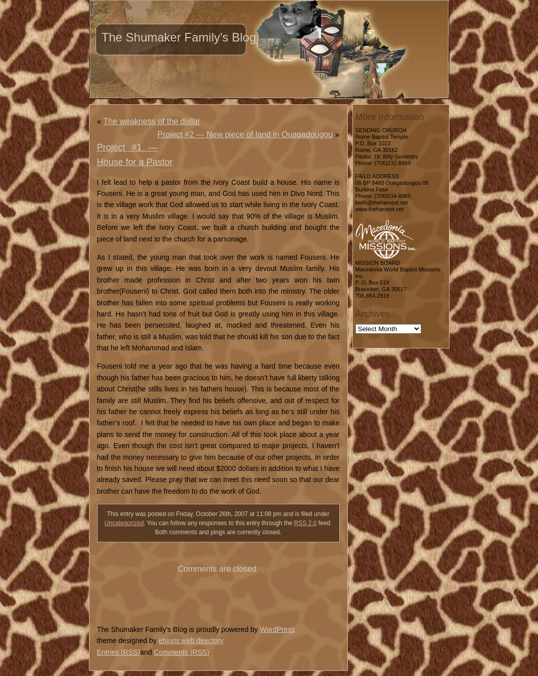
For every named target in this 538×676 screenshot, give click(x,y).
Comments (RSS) (181, 652)
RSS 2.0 (305, 523)
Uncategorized (124, 523)
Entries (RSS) (119, 652)
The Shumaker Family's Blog (179, 37)
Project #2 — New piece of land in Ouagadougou (245, 134)
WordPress (277, 629)
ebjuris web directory (191, 641)
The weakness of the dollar (152, 121)
